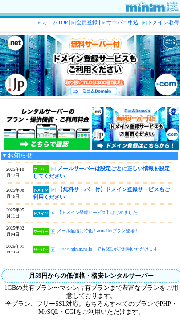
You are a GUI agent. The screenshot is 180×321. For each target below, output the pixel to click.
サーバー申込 (120, 22)
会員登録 (84, 22)
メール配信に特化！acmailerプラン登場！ (98, 231)
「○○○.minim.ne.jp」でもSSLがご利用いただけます (107, 249)
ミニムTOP (52, 22)
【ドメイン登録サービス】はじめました (97, 212)
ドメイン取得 (160, 22)
